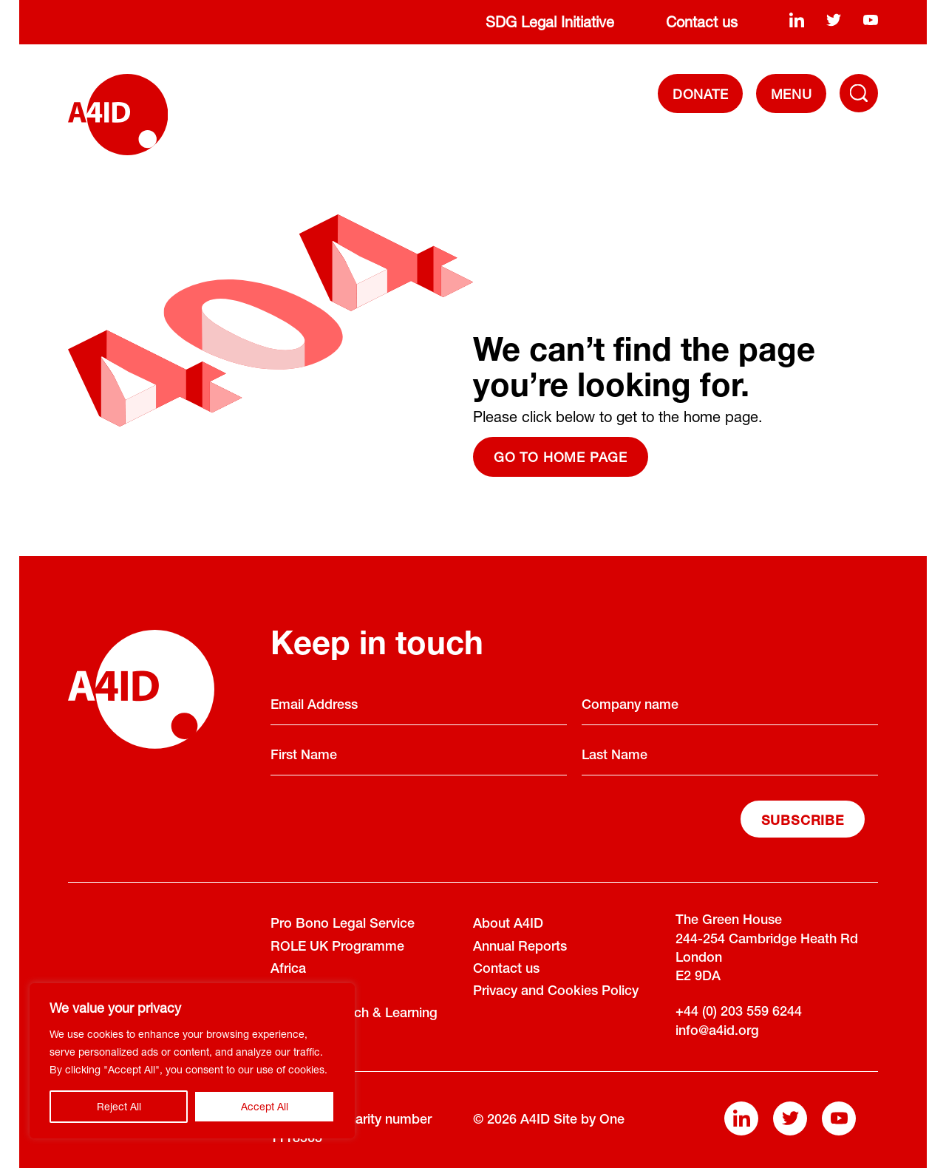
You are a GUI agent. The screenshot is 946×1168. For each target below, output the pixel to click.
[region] (192, 1060)
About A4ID (508, 924)
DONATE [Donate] (701, 94)
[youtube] (870, 19)
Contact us (702, 21)
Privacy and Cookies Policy (556, 992)
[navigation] (791, 93)
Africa (288, 970)
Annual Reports (520, 947)
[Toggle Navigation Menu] (859, 93)
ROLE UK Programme (337, 947)
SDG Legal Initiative (550, 21)
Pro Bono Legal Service (342, 924)
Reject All (119, 1106)
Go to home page (560, 457)
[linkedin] (796, 19)
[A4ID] (118, 114)
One (612, 1120)
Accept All (264, 1106)
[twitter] (833, 19)
